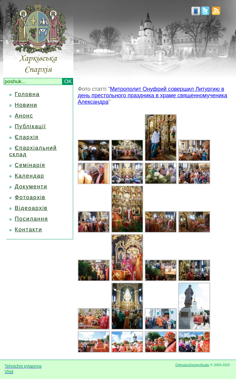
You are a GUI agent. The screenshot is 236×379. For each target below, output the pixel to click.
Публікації (30, 126)
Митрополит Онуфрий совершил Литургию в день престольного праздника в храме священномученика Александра (152, 95)
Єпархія (27, 137)
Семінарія (30, 165)
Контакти (28, 229)
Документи (31, 187)
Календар (29, 176)
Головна (27, 94)
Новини (26, 105)
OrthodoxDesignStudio (192, 365)
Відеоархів (31, 208)
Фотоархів (30, 197)
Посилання (31, 219)
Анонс (24, 116)
